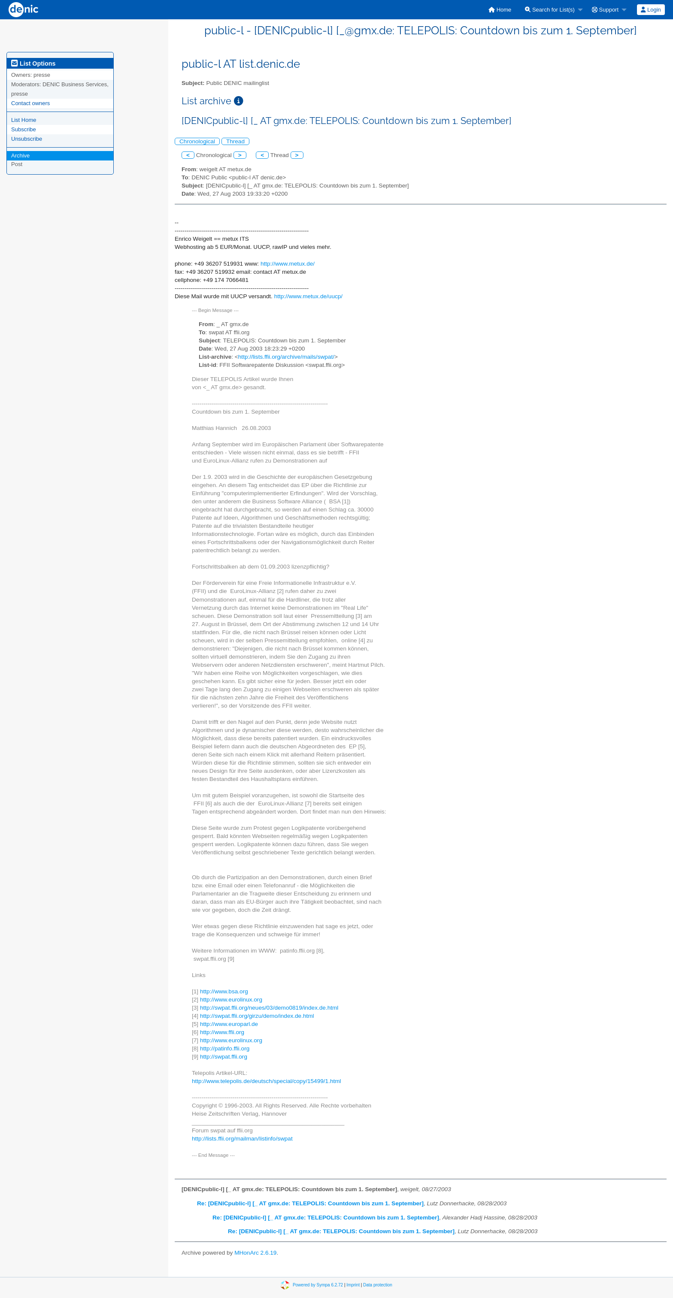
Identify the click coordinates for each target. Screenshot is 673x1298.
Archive (20, 155)
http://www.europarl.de (229, 1024)
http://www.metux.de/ (288, 263)
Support (605, 9)
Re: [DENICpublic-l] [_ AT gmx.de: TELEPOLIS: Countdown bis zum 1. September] (310, 1203)
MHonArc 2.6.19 (255, 1253)
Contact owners (30, 103)
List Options (33, 63)
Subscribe (23, 129)
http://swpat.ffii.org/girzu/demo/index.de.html (257, 1016)
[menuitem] (500, 9)
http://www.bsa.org (224, 991)
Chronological (197, 141)
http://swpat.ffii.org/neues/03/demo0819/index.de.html (269, 1008)
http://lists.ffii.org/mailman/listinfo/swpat (242, 1138)
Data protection (377, 1285)
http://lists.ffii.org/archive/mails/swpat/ (286, 357)
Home (499, 9)
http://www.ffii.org (222, 1032)
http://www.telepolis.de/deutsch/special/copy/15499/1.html (266, 1081)
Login (651, 9)
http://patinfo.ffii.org (224, 1048)
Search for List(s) (550, 9)
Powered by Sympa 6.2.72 (318, 1285)
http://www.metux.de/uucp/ (308, 296)
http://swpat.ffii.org (223, 1056)
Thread (235, 141)
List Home (23, 120)
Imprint (353, 1285)
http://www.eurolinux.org (231, 999)
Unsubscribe (26, 139)
